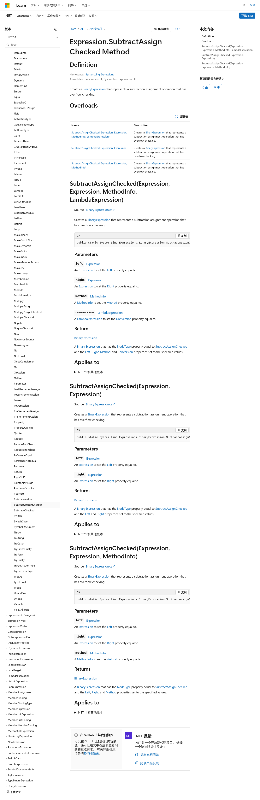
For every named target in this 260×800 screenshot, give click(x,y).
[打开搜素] (244, 5)
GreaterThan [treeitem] (21, 116)
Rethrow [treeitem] (19, 441)
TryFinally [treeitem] (19, 535)
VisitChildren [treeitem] (21, 584)
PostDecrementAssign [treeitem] (27, 364)
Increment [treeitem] (20, 138)
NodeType (124, 346)
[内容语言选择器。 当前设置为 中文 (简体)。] (15, 788)
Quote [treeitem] (17, 408)
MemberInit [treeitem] (21, 259)
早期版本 (133, 788)
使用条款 (211, 788)
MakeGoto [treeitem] (20, 226)
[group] (132, 243)
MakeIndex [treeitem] (20, 232)
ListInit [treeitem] (18, 199)
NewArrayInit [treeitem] (21, 320)
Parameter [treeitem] (20, 358)
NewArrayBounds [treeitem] (24, 314)
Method (112, 302)
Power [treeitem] (17, 375)
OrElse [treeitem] (17, 353)
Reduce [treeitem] (18, 413)
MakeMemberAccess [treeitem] (26, 237)
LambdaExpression (110, 312)
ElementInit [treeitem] (20, 61)
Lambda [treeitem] (18, 166)
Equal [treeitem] (17, 72)
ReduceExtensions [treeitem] (24, 424)
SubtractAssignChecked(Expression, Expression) (99, 148)
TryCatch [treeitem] (19, 518)
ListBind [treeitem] (18, 193)
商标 (224, 788)
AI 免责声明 (116, 788)
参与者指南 (91, 753)
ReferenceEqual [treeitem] (23, 430)
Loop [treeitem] (17, 204)
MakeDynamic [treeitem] (22, 221)
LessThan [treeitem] (19, 182)
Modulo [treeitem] (18, 265)
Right (110, 286)
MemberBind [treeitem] (21, 254)
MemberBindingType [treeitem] (20, 678)
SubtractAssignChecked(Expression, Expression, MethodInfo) (223, 65)
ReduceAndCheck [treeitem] (24, 419)
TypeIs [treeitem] (17, 562)
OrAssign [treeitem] (19, 347)
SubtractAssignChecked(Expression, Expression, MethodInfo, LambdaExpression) (227, 48)
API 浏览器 (96, 29)
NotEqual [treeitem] (19, 331)
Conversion (123, 319)
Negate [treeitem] (18, 298)
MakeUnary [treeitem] (21, 248)
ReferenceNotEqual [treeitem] (25, 436)
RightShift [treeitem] (20, 452)
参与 (159, 788)
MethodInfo (98, 296)
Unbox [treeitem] (18, 573)
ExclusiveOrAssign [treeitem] (24, 83)
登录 (252, 5)
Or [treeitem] (15, 342)
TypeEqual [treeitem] (20, 557)
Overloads (208, 41)
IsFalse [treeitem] (18, 149)
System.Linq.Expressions (100, 74)
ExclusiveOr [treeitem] (20, 77)
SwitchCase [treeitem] (20, 496)
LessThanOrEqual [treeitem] (24, 188)
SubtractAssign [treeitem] (23, 474)
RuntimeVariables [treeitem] (24, 463)
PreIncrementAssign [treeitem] (26, 391)
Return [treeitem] (18, 447)
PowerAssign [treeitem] (21, 380)
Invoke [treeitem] (18, 143)
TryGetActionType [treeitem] (24, 540)
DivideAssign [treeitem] (21, 50)
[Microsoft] (7, 5)
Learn (73, 29)
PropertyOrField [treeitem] (23, 402)
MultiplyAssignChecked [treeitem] (28, 287)
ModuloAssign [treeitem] (22, 270)
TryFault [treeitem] (18, 529)
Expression (93, 264)
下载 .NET (247, 15)
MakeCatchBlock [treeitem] (24, 215)
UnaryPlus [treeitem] (20, 568)
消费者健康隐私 (188, 788)
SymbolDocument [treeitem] (24, 502)
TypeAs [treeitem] (18, 551)
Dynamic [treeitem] (19, 55)
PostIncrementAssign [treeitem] (26, 369)
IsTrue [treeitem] (17, 154)
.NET (83, 29)
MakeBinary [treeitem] (21, 210)
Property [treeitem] (19, 397)
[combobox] (32, 37)
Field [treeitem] (16, 88)
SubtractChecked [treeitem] (24, 485)
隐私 (169, 788)
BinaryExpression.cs (99, 210)
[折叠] (55, 29)
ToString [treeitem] (19, 513)
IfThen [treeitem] (17, 127)
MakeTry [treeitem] (19, 243)
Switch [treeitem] (18, 491)
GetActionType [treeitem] (22, 94)
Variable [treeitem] (18, 579)
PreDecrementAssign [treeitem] (26, 386)
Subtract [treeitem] (19, 469)
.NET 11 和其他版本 (90, 372)
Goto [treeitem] (17, 110)
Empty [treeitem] (17, 66)
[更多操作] (187, 29)
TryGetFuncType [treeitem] (23, 546)
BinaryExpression (94, 89)
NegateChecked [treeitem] (23, 303)
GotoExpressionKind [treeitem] (19, 612)
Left (109, 270)
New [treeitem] (16, 309)
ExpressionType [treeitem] (17, 595)
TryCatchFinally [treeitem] (23, 524)
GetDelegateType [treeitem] (24, 99)
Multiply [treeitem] (19, 276)
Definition (208, 36)
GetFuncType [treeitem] (21, 105)
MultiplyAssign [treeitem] (22, 281)
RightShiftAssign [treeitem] (23, 458)
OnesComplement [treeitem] (24, 336)
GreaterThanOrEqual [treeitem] (26, 121)
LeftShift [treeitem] (19, 171)
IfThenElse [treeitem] (20, 132)
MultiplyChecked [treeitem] (24, 292)
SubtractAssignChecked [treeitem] (28, 480)
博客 (146, 788)
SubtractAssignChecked (171, 346)
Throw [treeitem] (17, 507)
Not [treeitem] (16, 325)
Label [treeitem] (17, 160)
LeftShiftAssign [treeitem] (23, 177)
